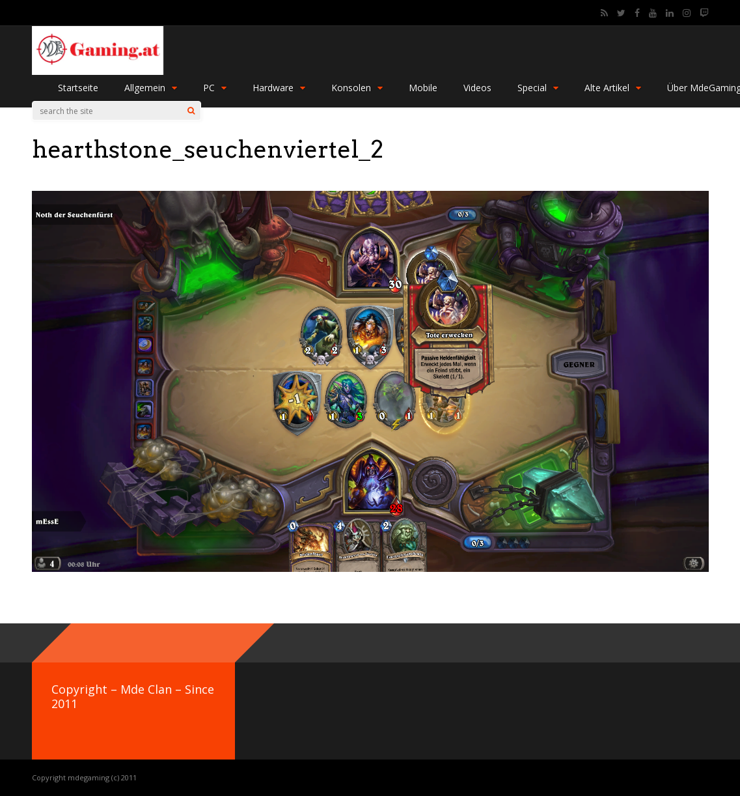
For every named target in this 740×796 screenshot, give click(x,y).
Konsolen (357, 87)
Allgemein (150, 87)
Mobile (423, 87)
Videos (477, 87)
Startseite (78, 87)
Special (537, 87)
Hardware (279, 87)
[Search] (191, 111)
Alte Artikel (612, 87)
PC (214, 87)
